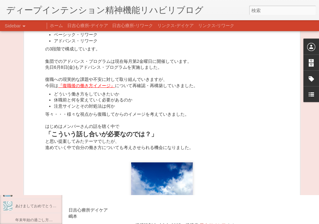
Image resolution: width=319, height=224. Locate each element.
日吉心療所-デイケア (87, 25)
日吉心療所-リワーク (132, 25)
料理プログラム (28, 150)
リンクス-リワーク (216, 25)
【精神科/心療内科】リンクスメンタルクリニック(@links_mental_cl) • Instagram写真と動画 (180, 173)
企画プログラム (28, 164)
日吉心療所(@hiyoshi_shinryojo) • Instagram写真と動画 (143, 185)
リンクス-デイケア (175, 25)
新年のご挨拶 (26, 192)
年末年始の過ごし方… (34, 220)
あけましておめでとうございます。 (45, 206)
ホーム (56, 25)
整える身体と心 (28, 178)
